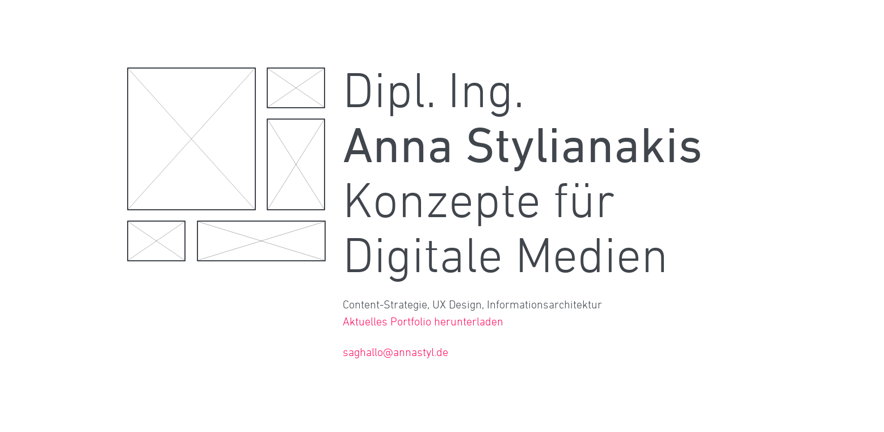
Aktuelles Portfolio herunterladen (423, 321)
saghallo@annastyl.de (395, 352)
